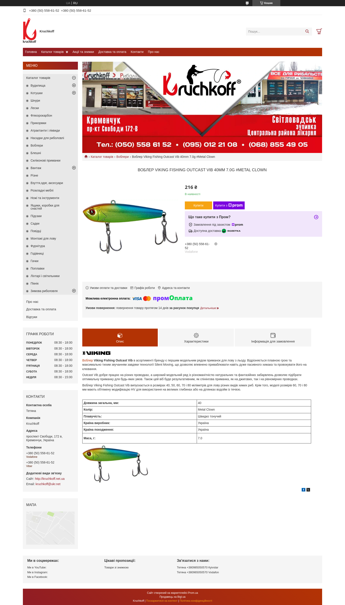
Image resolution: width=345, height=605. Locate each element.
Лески (35, 108)
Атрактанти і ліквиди (45, 130)
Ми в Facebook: (37, 577)
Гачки (35, 261)
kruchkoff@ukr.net (48, 484)
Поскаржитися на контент (161, 600)
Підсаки (36, 216)
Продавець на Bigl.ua (172, 596)
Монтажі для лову (43, 238)
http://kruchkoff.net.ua (49, 478)
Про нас (153, 52)
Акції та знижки (83, 52)
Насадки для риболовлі (47, 138)
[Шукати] (307, 31)
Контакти (137, 52)
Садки (35, 223)
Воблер (87, 360)
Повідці (36, 231)
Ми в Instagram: (37, 572)
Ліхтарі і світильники (45, 276)
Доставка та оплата (112, 52)
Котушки (36, 93)
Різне (34, 175)
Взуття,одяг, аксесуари (47, 183)
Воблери (122, 156)
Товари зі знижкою (116, 567)
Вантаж (36, 168)
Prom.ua (193, 592)
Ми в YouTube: (36, 567)
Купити (199, 205)
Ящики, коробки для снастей (45, 207)
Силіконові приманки (46, 160)
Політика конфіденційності (196, 600)
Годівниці (37, 253)
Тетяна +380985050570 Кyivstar (197, 567)
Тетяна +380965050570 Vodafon (198, 572)
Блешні (36, 153)
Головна (31, 52)
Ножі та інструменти (45, 198)
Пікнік (35, 283)
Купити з (229, 205)
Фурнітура (38, 246)
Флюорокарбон (41, 115)
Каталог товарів (52, 52)
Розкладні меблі (42, 190)
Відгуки (31, 317)
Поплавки (37, 268)
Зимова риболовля (44, 291)
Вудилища (38, 85)
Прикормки (38, 123)
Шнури (35, 100)
